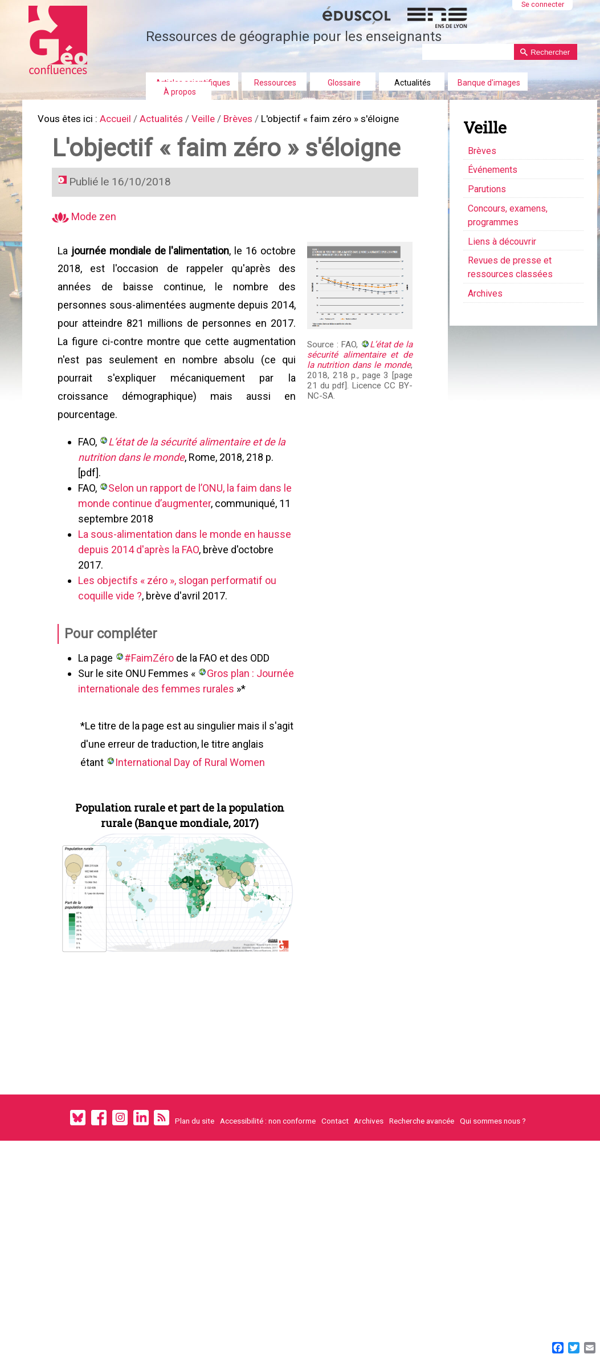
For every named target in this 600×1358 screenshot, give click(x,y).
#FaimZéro (150, 676)
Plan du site (194, 1147)
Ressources (275, 82)
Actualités (412, 82)
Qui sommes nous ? (493, 1147)
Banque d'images (489, 82)
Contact (335, 1147)
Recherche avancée (421, 1147)
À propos (180, 91)
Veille (213, 119)
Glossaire (344, 82)
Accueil (121, 119)
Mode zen (86, 223)
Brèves (250, 119)
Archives (368, 1147)
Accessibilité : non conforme (268, 1147)
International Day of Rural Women (192, 783)
